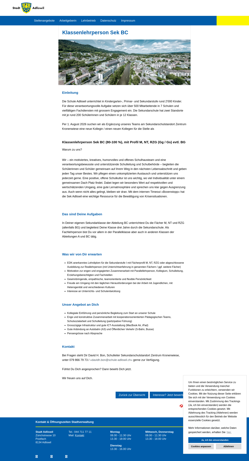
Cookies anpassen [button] (201, 446)
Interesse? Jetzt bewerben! (170, 395)
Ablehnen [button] (228, 446)
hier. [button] (229, 432)
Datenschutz (108, 20)
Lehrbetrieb (88, 20)
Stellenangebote (44, 20)
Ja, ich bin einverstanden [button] (215, 440)
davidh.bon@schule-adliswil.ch (111, 360)
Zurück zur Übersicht (132, 395)
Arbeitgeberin (67, 20)
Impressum (128, 20)
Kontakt (79, 435)
